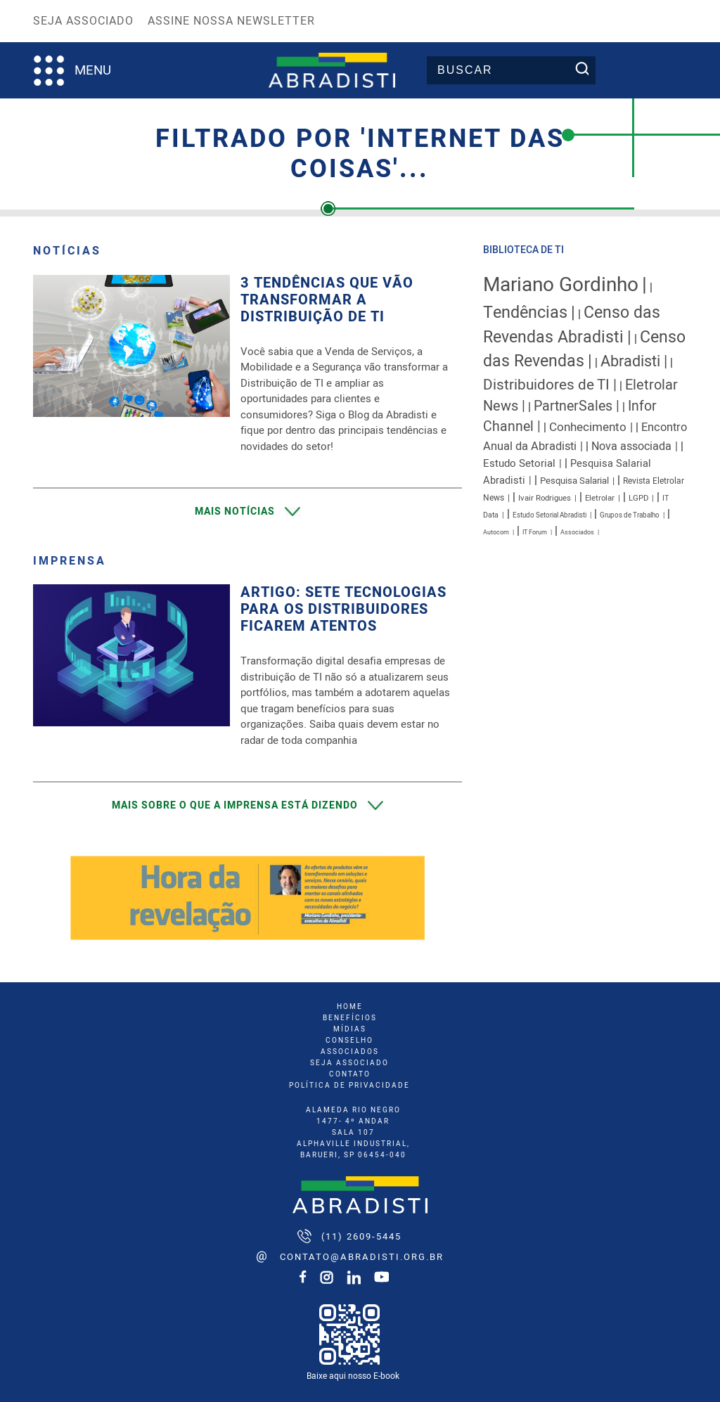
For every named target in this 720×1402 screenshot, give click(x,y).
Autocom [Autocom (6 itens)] (496, 532)
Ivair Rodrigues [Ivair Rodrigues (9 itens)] (544, 498)
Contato (350, 1074)
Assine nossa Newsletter (231, 21)
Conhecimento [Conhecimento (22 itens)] (587, 427)
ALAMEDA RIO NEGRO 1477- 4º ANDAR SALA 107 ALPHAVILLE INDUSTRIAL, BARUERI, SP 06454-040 (353, 1132)
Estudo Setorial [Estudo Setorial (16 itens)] (519, 463)
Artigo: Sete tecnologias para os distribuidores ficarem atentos (343, 609)
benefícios (350, 1018)
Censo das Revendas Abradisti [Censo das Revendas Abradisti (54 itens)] (571, 325)
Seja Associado (83, 21)
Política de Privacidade (349, 1086)
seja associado (349, 1063)
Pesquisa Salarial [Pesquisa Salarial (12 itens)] (574, 481)
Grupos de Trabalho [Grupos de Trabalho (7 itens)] (630, 515)
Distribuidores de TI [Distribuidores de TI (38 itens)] (546, 385)
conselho (349, 1041)
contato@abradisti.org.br (362, 1256)
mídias (349, 1029)
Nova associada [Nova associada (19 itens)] (631, 446)
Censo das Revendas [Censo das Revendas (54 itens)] (584, 350)
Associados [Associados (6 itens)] (577, 532)
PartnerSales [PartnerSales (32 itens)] (573, 406)
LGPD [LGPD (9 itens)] (638, 498)
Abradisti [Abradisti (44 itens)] (630, 361)
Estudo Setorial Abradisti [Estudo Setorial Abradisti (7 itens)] (549, 515)
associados (350, 1052)
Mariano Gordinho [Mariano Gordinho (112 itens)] (560, 285)
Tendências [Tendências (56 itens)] (525, 312)
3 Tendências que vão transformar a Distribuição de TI (326, 300)
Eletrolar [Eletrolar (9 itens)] (600, 498)
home (350, 1007)
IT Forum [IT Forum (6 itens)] (534, 532)
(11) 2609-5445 (361, 1236)
